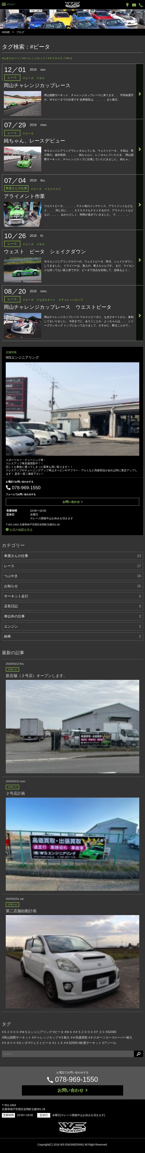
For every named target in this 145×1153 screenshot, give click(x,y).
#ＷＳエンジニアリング (36, 1032)
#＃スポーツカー (100, 1037)
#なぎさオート (11, 58)
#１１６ (57, 1042)
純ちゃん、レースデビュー (34, 141)
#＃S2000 (70, 1042)
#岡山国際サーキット (16, 1037)
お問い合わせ (73, 501)
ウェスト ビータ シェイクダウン (45, 251)
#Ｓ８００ (9, 1042)
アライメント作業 (24, 196)
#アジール (109, 1042)
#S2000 (111, 1032)
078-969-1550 (76, 1079)
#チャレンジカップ (33, 58)
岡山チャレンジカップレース (37, 85)
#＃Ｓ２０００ (83, 1032)
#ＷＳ (68, 58)
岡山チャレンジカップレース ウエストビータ (58, 307)
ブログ (20, 32)
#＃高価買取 (79, 1037)
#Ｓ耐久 (64, 1037)
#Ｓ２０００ (55, 58)
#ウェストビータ (40, 1042)
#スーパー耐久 (122, 1037)
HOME (6, 32)
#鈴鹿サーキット (89, 1042)
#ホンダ (22, 1042)
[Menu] (8, 5)
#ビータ (40, 47)
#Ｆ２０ (99, 1032)
